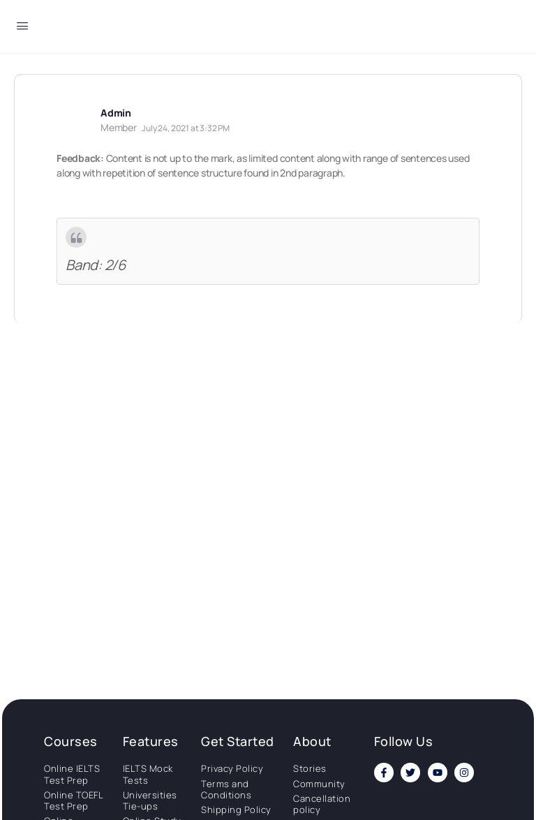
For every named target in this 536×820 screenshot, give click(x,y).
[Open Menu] (22, 28)
